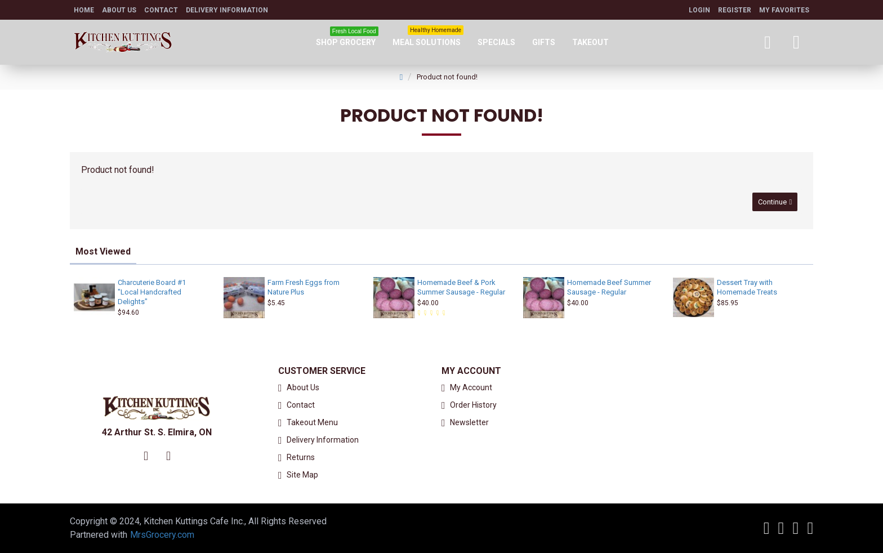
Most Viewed (103, 251)
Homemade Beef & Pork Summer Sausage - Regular (461, 287)
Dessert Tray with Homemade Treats (747, 287)
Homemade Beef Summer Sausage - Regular (609, 287)
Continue (770, 203)
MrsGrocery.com (162, 534)
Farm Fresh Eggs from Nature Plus (303, 287)
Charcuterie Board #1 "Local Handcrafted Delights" (152, 292)
